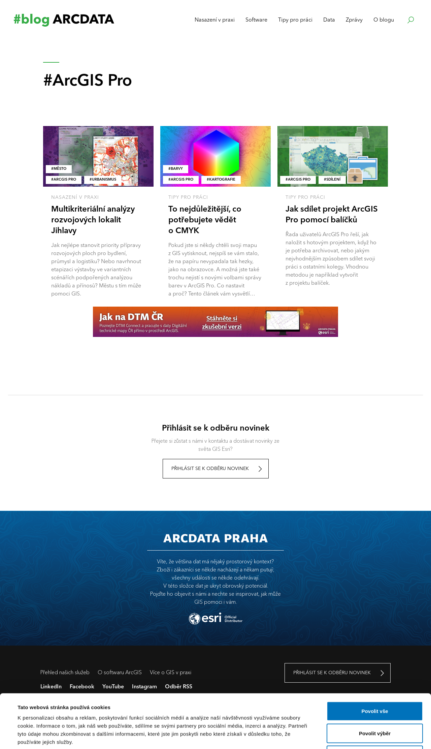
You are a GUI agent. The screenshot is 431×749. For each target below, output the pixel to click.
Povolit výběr (375, 683)
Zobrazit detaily (285, 736)
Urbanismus (104, 180)
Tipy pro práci (188, 197)
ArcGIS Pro (65, 180)
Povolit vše (374, 660)
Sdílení (333, 180)
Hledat (410, 20)
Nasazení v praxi (75, 197)
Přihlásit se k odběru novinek (210, 468)
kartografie (222, 180)
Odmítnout (375, 705)
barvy (177, 169)
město (60, 169)
